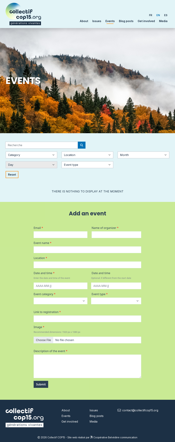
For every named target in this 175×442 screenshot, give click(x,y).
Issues (96, 21)
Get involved (146, 21)
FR (150, 15)
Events (110, 21)
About (65, 410)
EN (158, 15)
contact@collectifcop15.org (140, 410)
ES (165, 15)
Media (163, 21)
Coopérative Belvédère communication (113, 437)
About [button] (84, 21)
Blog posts (126, 21)
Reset (12, 174)
